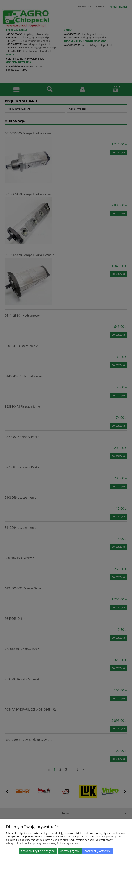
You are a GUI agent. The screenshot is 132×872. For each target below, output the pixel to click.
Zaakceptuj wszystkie (98, 851)
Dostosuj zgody (69, 851)
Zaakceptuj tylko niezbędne (38, 851)
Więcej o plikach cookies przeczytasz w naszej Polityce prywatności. (43, 843)
